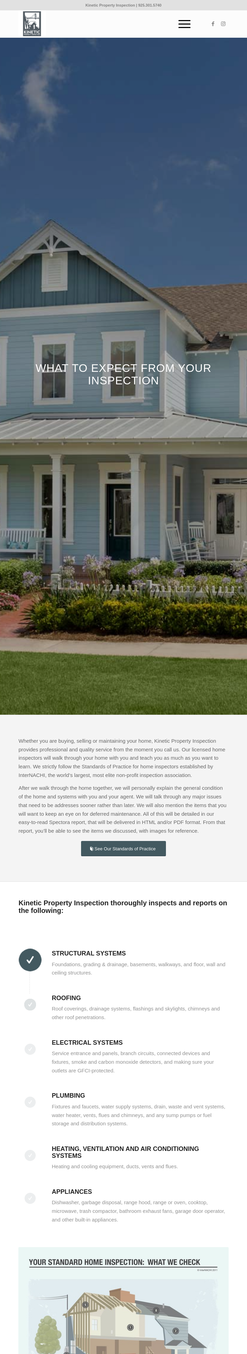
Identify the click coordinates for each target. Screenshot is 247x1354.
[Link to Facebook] (213, 24)
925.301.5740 (149, 5)
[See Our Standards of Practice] (123, 849)
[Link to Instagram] (223, 24)
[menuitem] (181, 24)
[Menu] (181, 24)
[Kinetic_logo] (102, 24)
